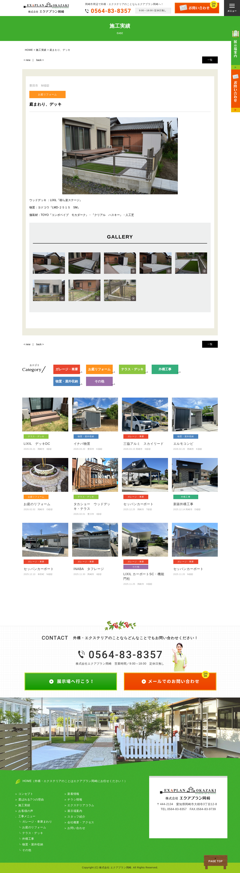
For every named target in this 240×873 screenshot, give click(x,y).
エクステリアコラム (80, 805)
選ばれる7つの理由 (31, 799)
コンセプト (25, 793)
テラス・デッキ (32, 833)
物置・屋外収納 (32, 844)
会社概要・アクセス (80, 822)
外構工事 (28, 838)
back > (40, 60)
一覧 (209, 59)
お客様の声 (25, 810)
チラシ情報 (74, 799)
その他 (26, 850)
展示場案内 (74, 810)
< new (27, 60)
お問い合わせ (76, 828)
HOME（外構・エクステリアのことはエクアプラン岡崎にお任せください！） (75, 781)
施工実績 (24, 805)
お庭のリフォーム (34, 827)
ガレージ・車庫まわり (37, 821)
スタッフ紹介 (76, 816)
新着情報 (73, 793)
